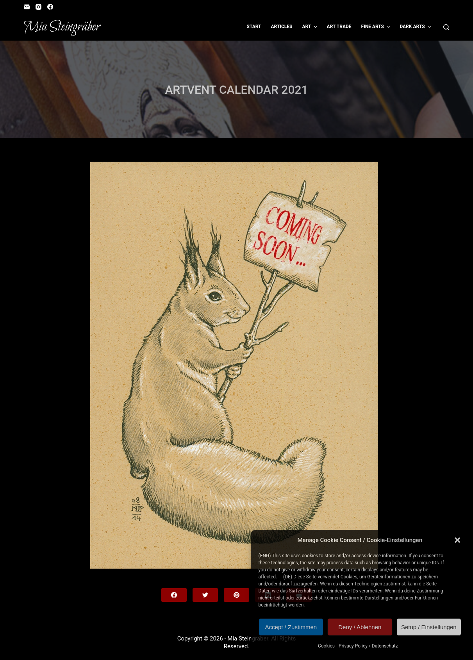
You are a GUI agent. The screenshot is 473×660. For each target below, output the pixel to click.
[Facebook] (50, 7)
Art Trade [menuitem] (339, 26)
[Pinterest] (236, 595)
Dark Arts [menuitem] (416, 26)
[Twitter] (205, 595)
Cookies (326, 646)
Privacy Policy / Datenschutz (368, 646)
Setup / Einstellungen (429, 627)
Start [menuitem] (254, 26)
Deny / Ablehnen (359, 627)
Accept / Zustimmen (291, 627)
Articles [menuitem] (282, 26)
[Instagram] (38, 7)
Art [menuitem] (310, 26)
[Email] (27, 7)
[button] (457, 540)
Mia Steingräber (62, 27)
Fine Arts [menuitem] (376, 26)
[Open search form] (446, 27)
